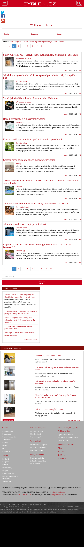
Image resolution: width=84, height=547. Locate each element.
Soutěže (61, 452)
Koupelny (5, 462)
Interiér (5, 455)
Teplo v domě (63, 440)
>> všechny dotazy (74, 420)
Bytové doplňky (8, 473)
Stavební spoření (36, 437)
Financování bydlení (38, 427)
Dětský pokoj (7, 468)
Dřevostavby (7, 434)
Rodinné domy (7, 431)
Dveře (4, 446)
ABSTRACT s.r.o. (24, 495)
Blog (60, 448)
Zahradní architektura (38, 461)
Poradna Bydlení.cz (12, 348)
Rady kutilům (35, 464)
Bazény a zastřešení (37, 458)
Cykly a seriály (64, 431)
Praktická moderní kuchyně (68, 437)
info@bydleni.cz (59, 492)
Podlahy (5, 443)
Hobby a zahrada (37, 454)
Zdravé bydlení (7, 481)
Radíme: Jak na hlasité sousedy (48, 356)
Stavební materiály (9, 437)
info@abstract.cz (57, 495)
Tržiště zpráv (63, 455)
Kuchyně (5, 459)
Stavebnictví (7, 427)
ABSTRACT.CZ (65, 459)
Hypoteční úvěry (36, 434)
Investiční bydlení (36, 431)
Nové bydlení (35, 441)
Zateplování (6, 440)
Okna (4, 448)
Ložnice (5, 465)
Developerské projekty (38, 445)
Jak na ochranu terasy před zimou (49, 409)
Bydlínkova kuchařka (66, 444)
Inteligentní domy (36, 450)
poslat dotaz (8, 421)
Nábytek (5, 470)
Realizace (6, 451)
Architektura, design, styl (68, 427)
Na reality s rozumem (38, 447)
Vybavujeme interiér (65, 435)
